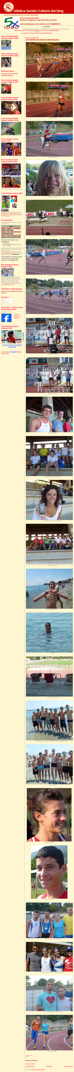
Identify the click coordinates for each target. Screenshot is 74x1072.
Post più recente (30, 1066)
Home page (49, 1066)
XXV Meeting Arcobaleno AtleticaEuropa (42, 39)
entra (36, 15)
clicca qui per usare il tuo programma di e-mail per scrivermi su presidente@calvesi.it (37, 30)
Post (4, 299)
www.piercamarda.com (8, 284)
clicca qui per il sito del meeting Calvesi (9, 74)
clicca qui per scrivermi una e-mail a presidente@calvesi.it (37, 33)
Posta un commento (30, 1063)
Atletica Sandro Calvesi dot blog (33, 11)
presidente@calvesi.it (6, 253)
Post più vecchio (68, 1066)
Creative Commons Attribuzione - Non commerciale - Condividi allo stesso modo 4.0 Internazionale (11, 215)
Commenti (5, 302)
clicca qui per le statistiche (18, 317)
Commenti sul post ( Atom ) (38, 1069)
